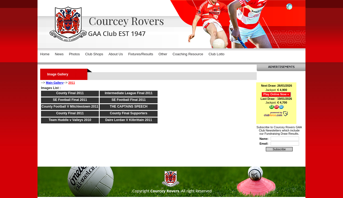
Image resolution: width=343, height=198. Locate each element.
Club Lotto (216, 54)
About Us (116, 54)
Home (45, 54)
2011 (71, 82)
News (59, 54)
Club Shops (94, 54)
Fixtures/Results (140, 54)
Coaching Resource (188, 54)
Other (163, 54)
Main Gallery (54, 82)
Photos (74, 54)
